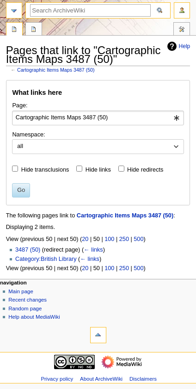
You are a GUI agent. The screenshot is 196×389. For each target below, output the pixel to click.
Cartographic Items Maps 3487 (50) (56, 70)
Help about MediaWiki (34, 317)
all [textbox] (20, 146)
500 (138, 239)
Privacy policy (57, 379)
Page (14, 30)
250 (124, 239)
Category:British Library (46, 259)
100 (109, 239)
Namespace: (28, 134)
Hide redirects (145, 170)
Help (177, 46)
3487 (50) (27, 250)
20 (85, 239)
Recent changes (27, 300)
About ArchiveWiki (101, 379)
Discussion (34, 30)
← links (93, 250)
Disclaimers (143, 379)
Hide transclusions (45, 170)
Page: (19, 105)
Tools (182, 30)
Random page (25, 308)
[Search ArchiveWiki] (90, 10)
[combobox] (98, 118)
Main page (20, 291)
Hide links (98, 170)
